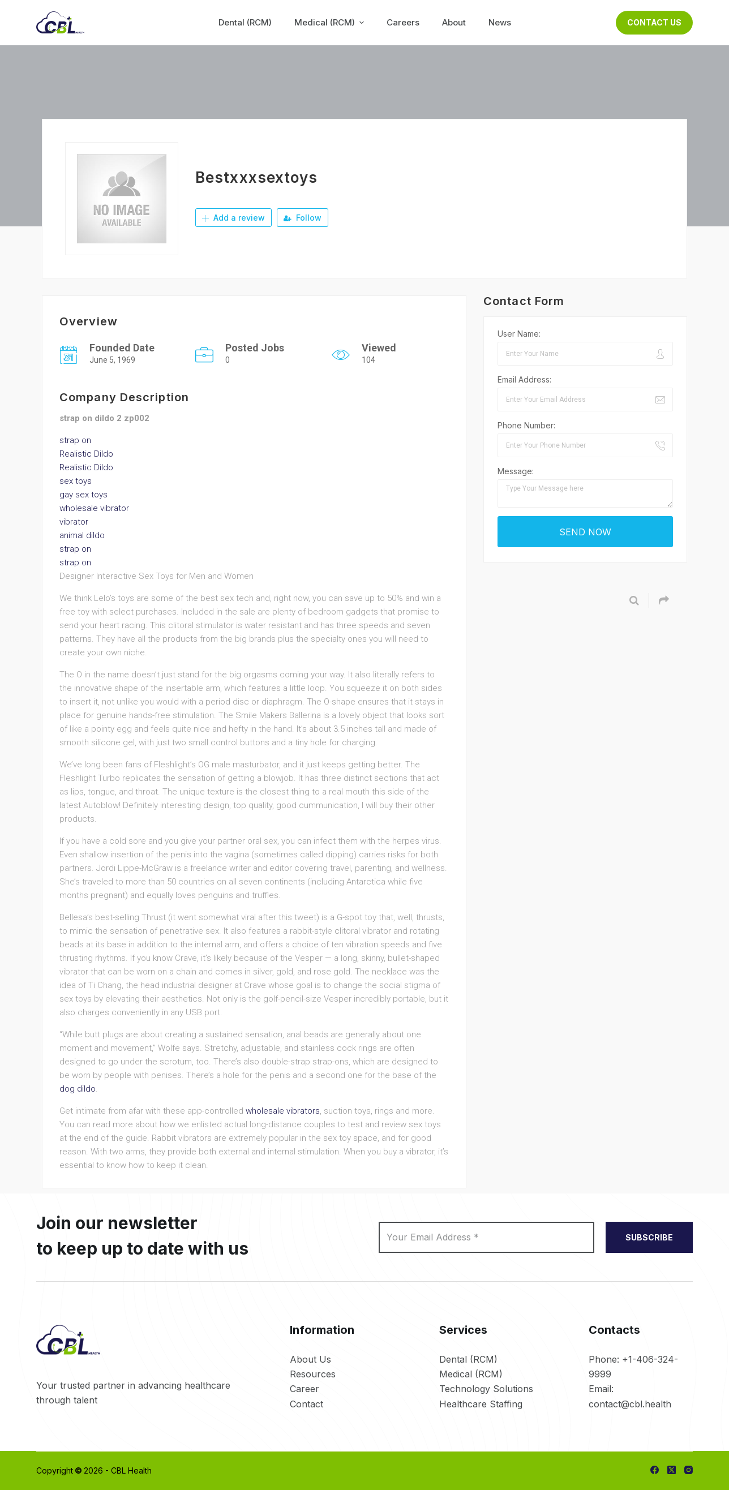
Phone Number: (526, 425)
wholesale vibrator (94, 508)
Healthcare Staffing (480, 1404)
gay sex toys (83, 494)
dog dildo (77, 1089)
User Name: (519, 333)
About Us (310, 1359)
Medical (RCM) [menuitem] (330, 22)
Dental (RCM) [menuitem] (245, 22)
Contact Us (654, 22)
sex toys (75, 481)
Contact (306, 1404)
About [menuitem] (454, 22)
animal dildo (82, 535)
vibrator (73, 522)
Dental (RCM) (468, 1359)
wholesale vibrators (283, 1111)
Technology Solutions (486, 1388)
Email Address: (524, 379)
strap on (75, 440)
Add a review (233, 217)
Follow (302, 217)
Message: (516, 471)
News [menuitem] (499, 22)
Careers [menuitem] (403, 22)
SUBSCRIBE (649, 1237)
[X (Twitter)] (671, 1470)
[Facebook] (654, 1470)
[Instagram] (688, 1470)
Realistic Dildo (86, 454)
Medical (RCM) (471, 1374)
